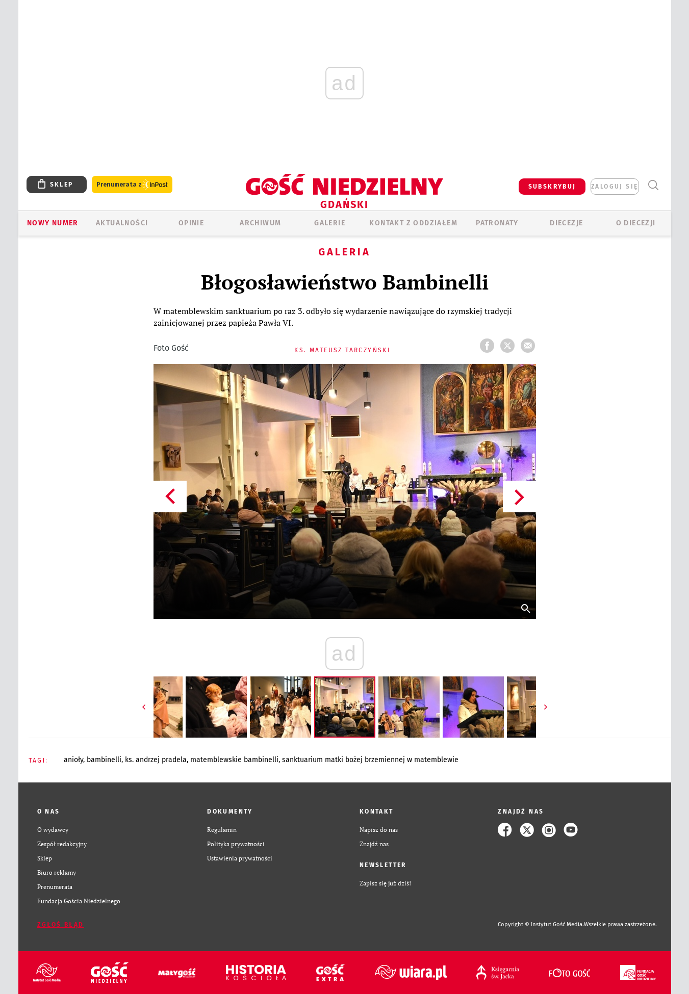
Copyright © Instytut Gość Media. (541, 924)
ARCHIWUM (260, 223)
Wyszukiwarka (653, 185)
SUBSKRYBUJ (552, 186)
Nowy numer (53, 223)
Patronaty (497, 223)
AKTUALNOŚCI (122, 223)
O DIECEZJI (636, 223)
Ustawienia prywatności (239, 858)
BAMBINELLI (104, 759)
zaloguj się (614, 186)
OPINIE (191, 223)
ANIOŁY (73, 759)
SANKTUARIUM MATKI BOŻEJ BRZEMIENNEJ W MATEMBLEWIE (370, 759)
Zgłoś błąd (60, 924)
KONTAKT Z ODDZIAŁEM (413, 223)
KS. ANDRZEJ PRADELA (156, 759)
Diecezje (566, 223)
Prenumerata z (132, 185)
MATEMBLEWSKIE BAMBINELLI (234, 759)
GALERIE (329, 223)
